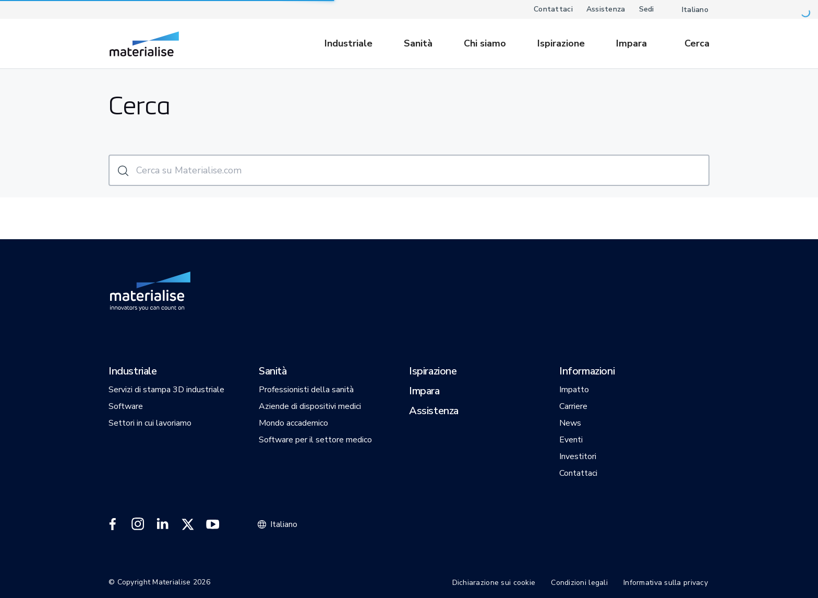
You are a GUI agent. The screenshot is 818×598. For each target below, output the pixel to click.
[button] (133, 372)
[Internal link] (144, 43)
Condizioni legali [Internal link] (579, 583)
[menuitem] (353, 44)
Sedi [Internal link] (646, 9)
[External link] (112, 524)
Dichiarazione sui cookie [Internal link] (494, 583)
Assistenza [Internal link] (605, 9)
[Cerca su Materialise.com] (409, 170)
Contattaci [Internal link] (553, 9)
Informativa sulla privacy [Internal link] (665, 583)
